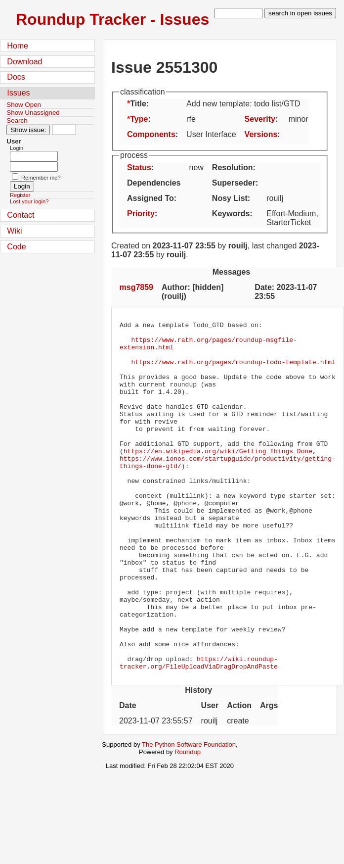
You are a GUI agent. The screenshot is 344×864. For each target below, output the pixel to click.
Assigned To (150, 198)
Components (151, 134)
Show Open (23, 104)
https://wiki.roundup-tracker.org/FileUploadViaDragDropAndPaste (199, 731)
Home (17, 46)
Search (16, 120)
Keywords (231, 213)
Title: (139, 103)
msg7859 (137, 287)
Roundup (187, 821)
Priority (141, 213)
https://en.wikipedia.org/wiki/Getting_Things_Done (218, 477)
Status (139, 167)
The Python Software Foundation (189, 814)
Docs (16, 77)
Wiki (14, 231)
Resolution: (234, 167)
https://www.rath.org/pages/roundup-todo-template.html (233, 370)
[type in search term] (238, 13)
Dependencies (153, 183)
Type (139, 119)
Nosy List (230, 198)
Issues (18, 93)
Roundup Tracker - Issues (112, 19)
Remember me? (41, 178)
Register (20, 195)
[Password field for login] (34, 166)
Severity (260, 119)
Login (16, 148)
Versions (261, 134)
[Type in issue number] (64, 130)
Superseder (234, 183)
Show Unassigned (32, 112)
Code (16, 246)
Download (24, 61)
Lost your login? (29, 201)
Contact (20, 215)
